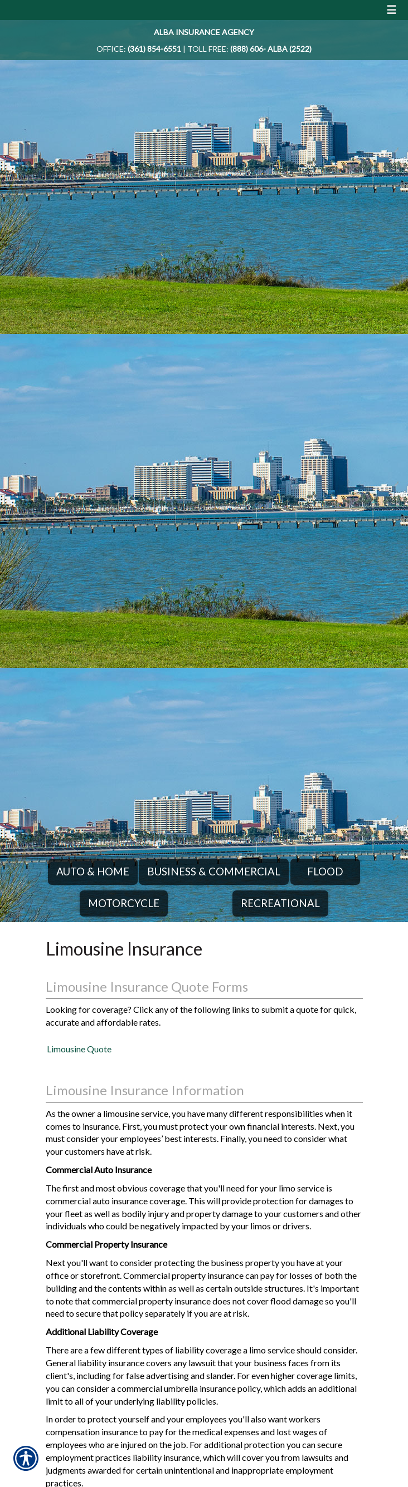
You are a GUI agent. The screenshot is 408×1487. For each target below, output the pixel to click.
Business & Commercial (213, 871)
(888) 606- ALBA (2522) (271, 48)
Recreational (280, 903)
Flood (325, 871)
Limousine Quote (79, 1048)
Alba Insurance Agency (204, 32)
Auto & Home (92, 871)
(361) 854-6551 (154, 48)
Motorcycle (123, 903)
